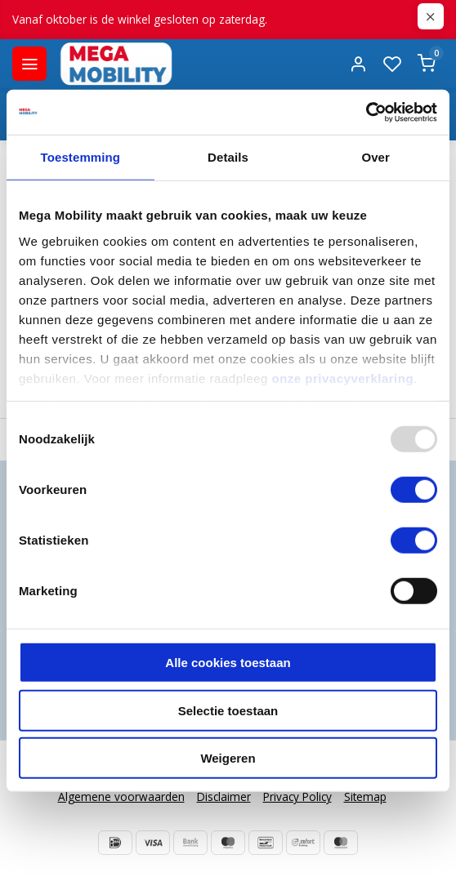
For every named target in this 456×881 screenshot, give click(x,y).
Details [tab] (228, 157)
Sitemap (365, 796)
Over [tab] (375, 157)
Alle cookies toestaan (227, 663)
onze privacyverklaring (343, 378)
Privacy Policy (297, 796)
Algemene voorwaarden (121, 796)
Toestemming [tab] (81, 157)
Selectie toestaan (228, 710)
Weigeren (227, 758)
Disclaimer (224, 796)
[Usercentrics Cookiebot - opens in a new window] (365, 111)
